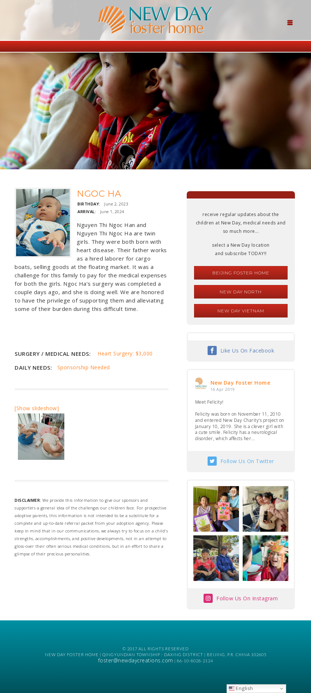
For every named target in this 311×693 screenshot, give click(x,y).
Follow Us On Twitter (247, 461)
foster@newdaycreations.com (135, 660)
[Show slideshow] (37, 408)
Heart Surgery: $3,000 (125, 353)
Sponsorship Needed (83, 367)
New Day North (241, 291)
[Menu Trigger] (289, 21)
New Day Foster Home (240, 382)
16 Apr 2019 (223, 389)
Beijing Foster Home (240, 273)
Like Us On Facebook (247, 350)
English (241, 688)
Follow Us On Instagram (247, 598)
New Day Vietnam (240, 310)
